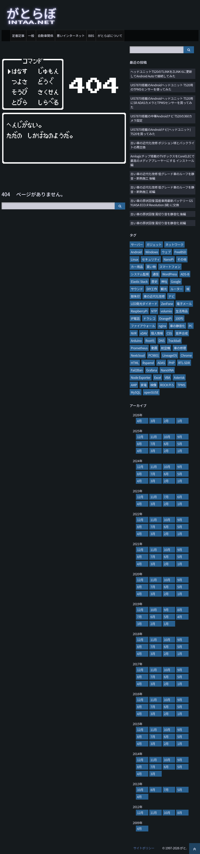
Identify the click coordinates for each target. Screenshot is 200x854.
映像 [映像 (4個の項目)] (153, 384)
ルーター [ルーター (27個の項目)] (176, 288)
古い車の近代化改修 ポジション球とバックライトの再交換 (162, 145)
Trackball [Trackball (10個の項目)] (174, 340)
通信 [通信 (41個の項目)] (156, 274)
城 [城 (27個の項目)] (187, 288)
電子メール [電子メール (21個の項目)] (184, 303)
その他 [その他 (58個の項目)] (181, 259)
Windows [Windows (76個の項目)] (151, 252)
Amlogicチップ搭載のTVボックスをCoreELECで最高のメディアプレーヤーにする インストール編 (162, 160)
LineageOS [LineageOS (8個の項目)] (169, 355)
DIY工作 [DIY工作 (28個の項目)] (152, 288)
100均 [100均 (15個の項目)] (179, 318)
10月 (167, 436)
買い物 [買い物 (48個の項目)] (151, 266)
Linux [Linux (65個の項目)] (134, 259)
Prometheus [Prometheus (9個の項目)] (139, 348)
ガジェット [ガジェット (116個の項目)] (154, 244)
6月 (166, 443)
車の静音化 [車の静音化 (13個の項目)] (177, 325)
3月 (152, 420)
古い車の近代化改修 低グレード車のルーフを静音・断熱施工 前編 (162, 189)
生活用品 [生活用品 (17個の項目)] (182, 311)
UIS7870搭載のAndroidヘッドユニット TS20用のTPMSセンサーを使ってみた (161, 87)
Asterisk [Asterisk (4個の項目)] (179, 377)
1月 (179, 420)
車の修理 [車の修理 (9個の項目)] (180, 348)
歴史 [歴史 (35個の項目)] (154, 281)
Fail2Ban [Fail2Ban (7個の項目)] (136, 370)
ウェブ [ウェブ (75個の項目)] (166, 252)
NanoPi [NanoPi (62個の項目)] (169, 259)
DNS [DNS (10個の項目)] (162, 340)
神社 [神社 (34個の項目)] (164, 281)
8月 (139, 443)
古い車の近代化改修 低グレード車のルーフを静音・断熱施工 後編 (162, 175)
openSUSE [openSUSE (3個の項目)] (151, 392)
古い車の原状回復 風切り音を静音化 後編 (158, 214)
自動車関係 (45, 35)
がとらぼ (31, 14)
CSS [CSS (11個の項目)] (169, 333)
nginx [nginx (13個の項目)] (162, 325)
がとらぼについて (110, 35)
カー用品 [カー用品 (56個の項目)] (137, 266)
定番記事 (18, 35)
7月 (152, 443)
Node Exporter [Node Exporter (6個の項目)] (140, 377)
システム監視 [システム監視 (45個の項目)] (140, 274)
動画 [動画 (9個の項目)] (154, 348)
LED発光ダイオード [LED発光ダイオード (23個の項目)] (144, 303)
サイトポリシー (144, 848)
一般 (31, 35)
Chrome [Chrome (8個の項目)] (186, 355)
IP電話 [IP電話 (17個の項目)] (135, 318)
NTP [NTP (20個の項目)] (154, 311)
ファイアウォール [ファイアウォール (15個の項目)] (143, 325)
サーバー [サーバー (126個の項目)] (137, 244)
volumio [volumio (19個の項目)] (166, 311)
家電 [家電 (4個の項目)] (144, 384)
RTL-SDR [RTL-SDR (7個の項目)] (184, 362)
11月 (153, 436)
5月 (179, 443)
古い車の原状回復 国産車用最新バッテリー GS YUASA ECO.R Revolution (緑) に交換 (161, 202)
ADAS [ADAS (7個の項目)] (161, 362)
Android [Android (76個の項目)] (136, 252)
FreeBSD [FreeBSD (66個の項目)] (180, 252)
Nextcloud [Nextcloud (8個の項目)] (138, 355)
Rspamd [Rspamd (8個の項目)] (148, 362)
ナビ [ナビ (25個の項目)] (171, 296)
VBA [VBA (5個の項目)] (167, 377)
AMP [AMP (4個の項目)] (134, 384)
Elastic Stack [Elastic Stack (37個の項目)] (139, 281)
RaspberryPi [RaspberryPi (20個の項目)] (139, 311)
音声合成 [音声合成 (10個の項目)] (182, 333)
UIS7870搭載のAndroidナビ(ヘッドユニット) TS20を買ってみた (160, 131)
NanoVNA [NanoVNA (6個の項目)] (167, 370)
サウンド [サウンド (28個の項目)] (137, 288)
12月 (140, 436)
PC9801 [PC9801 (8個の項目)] (153, 355)
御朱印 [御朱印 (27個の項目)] (135, 296)
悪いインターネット (71, 35)
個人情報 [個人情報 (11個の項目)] (157, 333)
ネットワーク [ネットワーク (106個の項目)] (174, 244)
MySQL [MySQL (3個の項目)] (135, 392)
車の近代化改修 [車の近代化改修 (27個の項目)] (154, 296)
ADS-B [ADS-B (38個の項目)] (185, 274)
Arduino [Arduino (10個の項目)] (136, 340)
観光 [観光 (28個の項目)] (164, 288)
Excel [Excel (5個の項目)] (157, 377)
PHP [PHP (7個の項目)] (171, 362)
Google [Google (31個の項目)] (176, 281)
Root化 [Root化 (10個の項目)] (150, 340)
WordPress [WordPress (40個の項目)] (169, 274)
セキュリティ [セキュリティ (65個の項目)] (151, 259)
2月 (166, 420)
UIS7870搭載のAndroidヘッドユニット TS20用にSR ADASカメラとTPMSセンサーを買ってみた (161, 102)
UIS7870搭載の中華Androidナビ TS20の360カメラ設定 (161, 118)
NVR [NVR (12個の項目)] (134, 333)
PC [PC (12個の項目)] (190, 325)
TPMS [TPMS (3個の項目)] (181, 384)
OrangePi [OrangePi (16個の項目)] (165, 318)
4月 (139, 420)
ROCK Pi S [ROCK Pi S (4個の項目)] (167, 384)
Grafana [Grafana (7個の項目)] (151, 370)
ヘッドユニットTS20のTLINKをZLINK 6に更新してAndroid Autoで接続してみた (161, 73)
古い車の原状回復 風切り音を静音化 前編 (158, 223)
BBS (91, 35)
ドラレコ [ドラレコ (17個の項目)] (149, 318)
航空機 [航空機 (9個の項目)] (165, 348)
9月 (179, 436)
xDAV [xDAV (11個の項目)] (143, 333)
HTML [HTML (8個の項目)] (135, 362)
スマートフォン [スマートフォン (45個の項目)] (169, 266)
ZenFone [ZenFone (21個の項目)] (167, 303)
